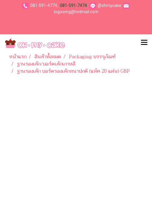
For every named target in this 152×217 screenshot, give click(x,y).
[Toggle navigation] (144, 42)
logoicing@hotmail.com (76, 11)
